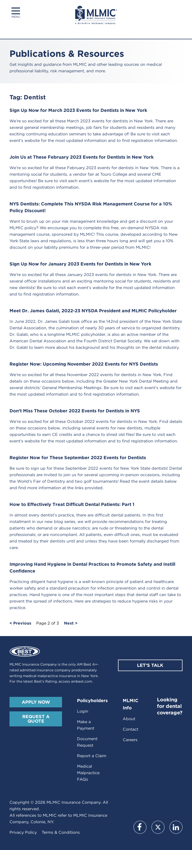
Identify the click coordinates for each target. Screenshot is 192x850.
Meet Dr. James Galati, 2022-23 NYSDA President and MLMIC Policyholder (93, 310)
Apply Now (36, 702)
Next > (71, 623)
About (129, 718)
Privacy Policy (23, 832)
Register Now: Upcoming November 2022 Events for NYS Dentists (84, 364)
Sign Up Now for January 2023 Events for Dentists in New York (81, 263)
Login (82, 711)
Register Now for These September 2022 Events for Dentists (78, 457)
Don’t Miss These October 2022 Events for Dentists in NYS (75, 410)
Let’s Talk (150, 665)
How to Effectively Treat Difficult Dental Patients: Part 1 (72, 504)
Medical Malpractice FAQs (88, 773)
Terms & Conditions (61, 832)
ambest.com (81, 681)
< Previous (20, 623)
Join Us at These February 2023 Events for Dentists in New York (82, 157)
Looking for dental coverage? (169, 706)
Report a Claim (91, 755)
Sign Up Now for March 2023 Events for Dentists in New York (78, 110)
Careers (130, 739)
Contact (130, 729)
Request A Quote (36, 719)
